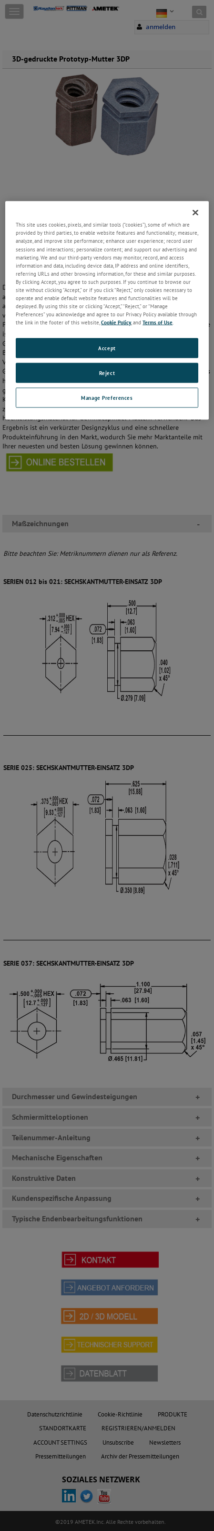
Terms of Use (158, 322)
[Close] (195, 212)
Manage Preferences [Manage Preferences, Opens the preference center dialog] (106, 397)
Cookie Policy (116, 322)
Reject (107, 372)
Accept (106, 348)
